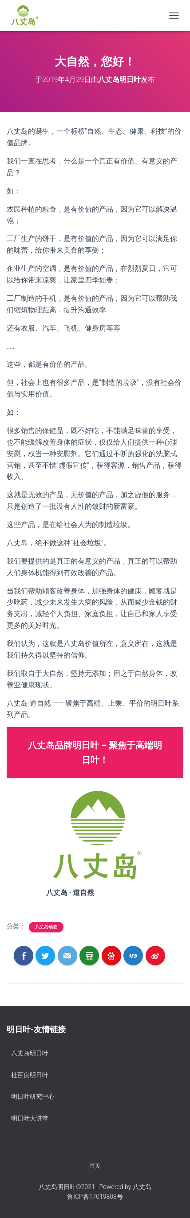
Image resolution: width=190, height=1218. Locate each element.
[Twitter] (45, 955)
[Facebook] (23, 955)
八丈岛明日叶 (29, 1053)
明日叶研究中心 (33, 1096)
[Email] (67, 955)
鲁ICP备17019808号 (95, 1196)
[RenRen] (133, 955)
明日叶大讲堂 (29, 1118)
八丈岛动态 (46, 926)
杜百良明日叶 (29, 1075)
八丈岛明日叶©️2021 (67, 1186)
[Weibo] (155, 955)
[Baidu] (111, 955)
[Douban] (89, 955)
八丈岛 (142, 1186)
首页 (95, 1166)
